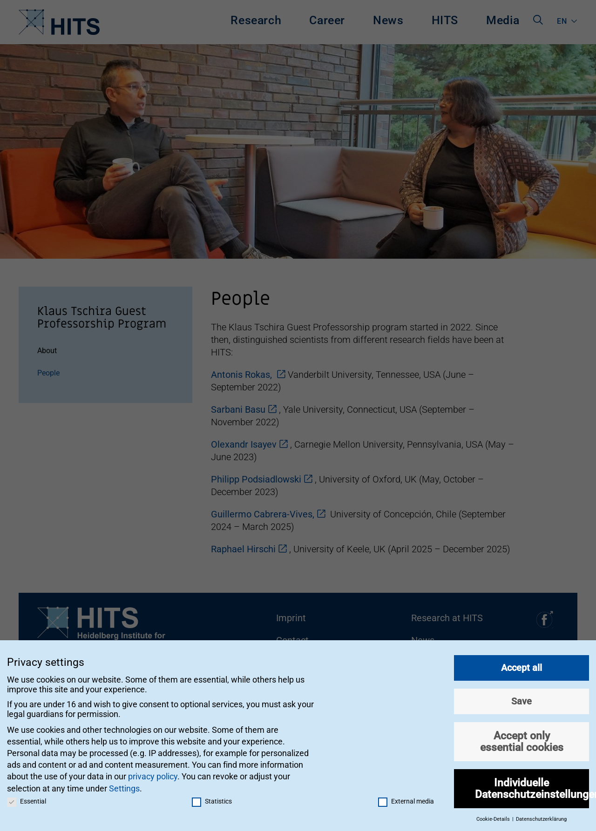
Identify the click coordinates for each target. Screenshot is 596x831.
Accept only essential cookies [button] (521, 739)
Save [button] (521, 698)
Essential (26, 798)
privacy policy (152, 774)
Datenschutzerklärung (541, 817)
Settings (124, 786)
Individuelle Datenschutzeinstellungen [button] (532, 786)
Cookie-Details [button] (493, 817)
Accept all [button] (521, 665)
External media (406, 798)
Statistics (212, 798)
